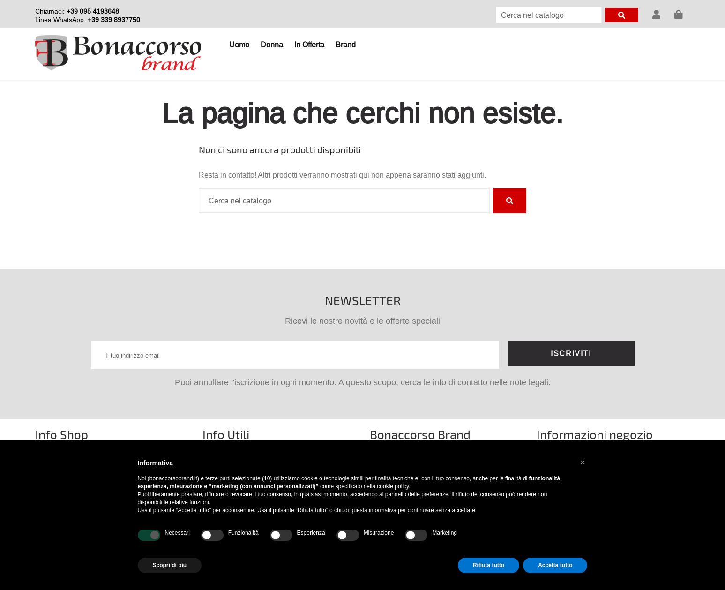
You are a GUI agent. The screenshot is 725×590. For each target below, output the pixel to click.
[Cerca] (549, 15)
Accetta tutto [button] (555, 565)
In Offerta (309, 44)
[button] (583, 462)
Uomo (239, 44)
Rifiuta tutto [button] (488, 565)
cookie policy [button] (393, 486)
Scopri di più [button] (170, 565)
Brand (346, 44)
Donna (272, 44)
